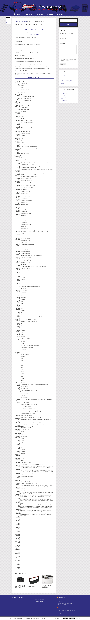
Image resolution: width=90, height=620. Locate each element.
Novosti (28, 14)
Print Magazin (61, 597)
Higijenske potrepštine (65, 92)
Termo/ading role (64, 97)
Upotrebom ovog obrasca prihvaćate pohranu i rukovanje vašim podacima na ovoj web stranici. (68, 59)
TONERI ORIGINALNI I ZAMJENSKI (68, 79)
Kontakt (61, 14)
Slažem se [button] (66, 618)
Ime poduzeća (63, 33)
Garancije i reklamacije (39, 599)
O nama (17, 14)
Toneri (62, 98)
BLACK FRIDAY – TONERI (66, 77)
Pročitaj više (77, 618)
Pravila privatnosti (39, 601)
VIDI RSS (60, 608)
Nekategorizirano (23, 21)
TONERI (62, 83)
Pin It (7, 22)
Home (16, 21)
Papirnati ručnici (65, 93)
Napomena (62, 43)
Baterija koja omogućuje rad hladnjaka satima (67, 610)
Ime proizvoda (63, 38)
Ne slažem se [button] (71, 618)
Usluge (50, 14)
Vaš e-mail (70, 33)
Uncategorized (64, 100)
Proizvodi (39, 14)
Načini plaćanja (38, 597)
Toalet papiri (64, 95)
